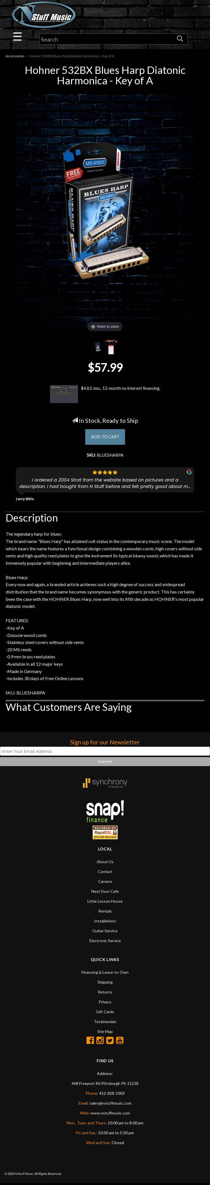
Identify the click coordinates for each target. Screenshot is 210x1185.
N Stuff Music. (24, 1175)
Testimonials (105, 1023)
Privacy (105, 1003)
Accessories (15, 56)
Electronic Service (105, 942)
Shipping (105, 983)
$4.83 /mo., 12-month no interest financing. (105, 394)
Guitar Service (105, 932)
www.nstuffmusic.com (110, 1114)
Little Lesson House (105, 902)
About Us (105, 863)
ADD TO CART (105, 437)
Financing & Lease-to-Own (105, 973)
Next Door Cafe (105, 893)
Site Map (105, 1033)
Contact (105, 873)
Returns (105, 993)
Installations (105, 922)
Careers (105, 883)
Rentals (105, 912)
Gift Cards (105, 1013)
